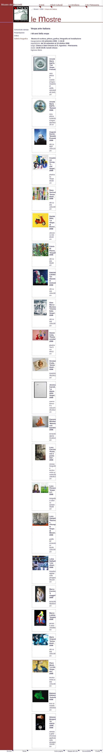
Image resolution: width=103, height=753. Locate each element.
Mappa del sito (73, 751)
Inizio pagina (58, 751)
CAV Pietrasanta (92, 5)
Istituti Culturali (56, 5)
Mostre (36, 9)
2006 (41, 9)
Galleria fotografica (21, 39)
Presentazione (19, 33)
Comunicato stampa (21, 30)
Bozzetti (17, 4)
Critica (16, 36)
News (24, 751)
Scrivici (9, 751)
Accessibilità (86, 751)
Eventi (41, 5)
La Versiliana (73, 5)
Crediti (97, 751)
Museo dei (7, 4)
